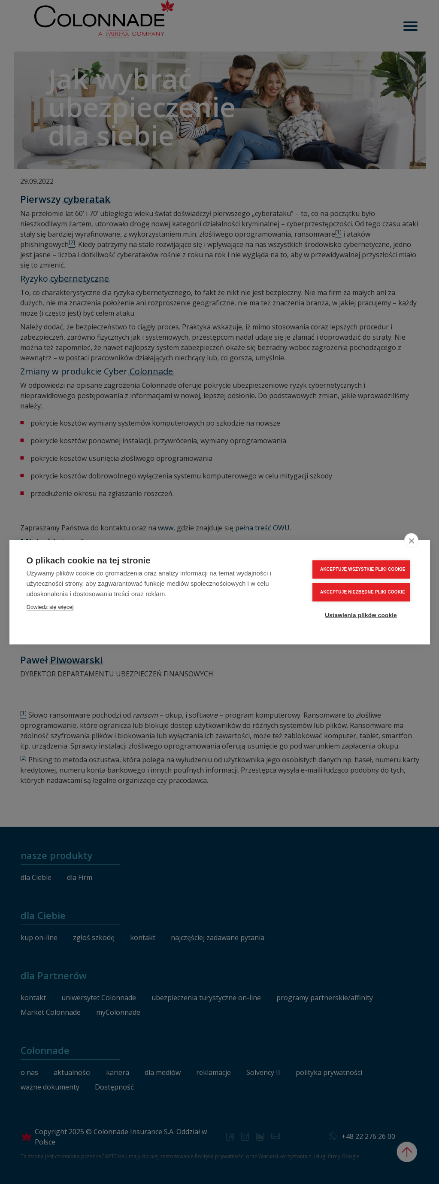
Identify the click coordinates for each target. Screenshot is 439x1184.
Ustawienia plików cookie (361, 615)
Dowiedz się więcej (50, 606)
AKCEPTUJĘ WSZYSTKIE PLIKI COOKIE (363, 568)
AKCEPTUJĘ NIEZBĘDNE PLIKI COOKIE (362, 591)
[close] (411, 540)
